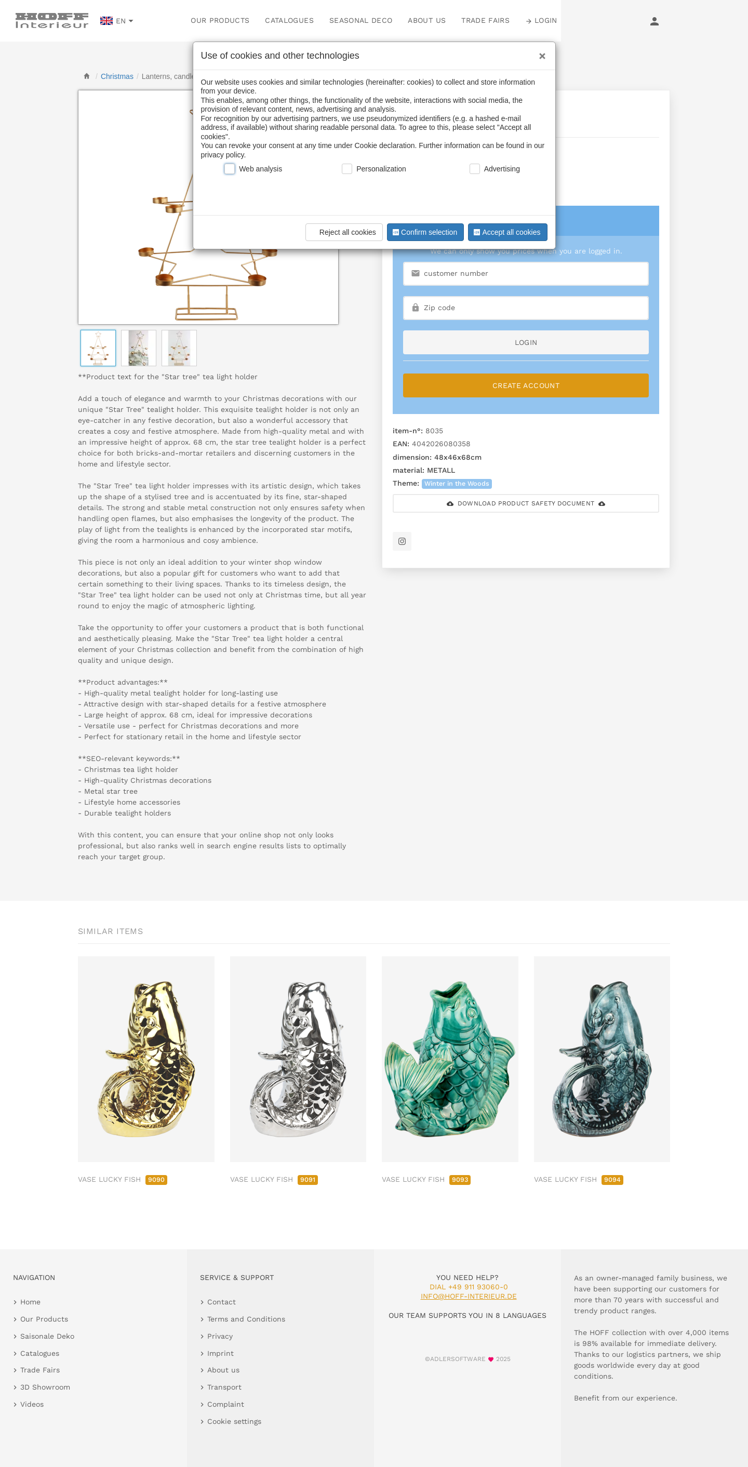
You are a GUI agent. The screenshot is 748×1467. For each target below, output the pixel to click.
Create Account (525, 385)
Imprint (220, 1353)
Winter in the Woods (456, 483)
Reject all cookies (342, 232)
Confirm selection (424, 232)
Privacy (220, 1336)
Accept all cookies (506, 232)
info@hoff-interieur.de (469, 1296)
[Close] (540, 52)
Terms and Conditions (246, 1319)
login (526, 342)
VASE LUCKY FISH (122, 1179)
